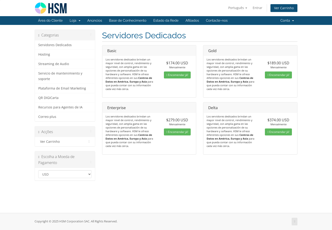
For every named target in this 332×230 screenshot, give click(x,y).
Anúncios (94, 20)
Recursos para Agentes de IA (60, 107)
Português (237, 8)
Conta (287, 20)
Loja (75, 20)
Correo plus (47, 117)
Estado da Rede (165, 20)
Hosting (44, 54)
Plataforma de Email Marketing (62, 88)
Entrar (257, 8)
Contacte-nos (217, 20)
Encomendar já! (177, 75)
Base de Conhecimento (127, 20)
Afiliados (192, 20)
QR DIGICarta (48, 98)
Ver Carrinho (284, 8)
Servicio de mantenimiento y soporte (60, 76)
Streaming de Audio (53, 64)
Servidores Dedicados (55, 45)
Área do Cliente (50, 20)
